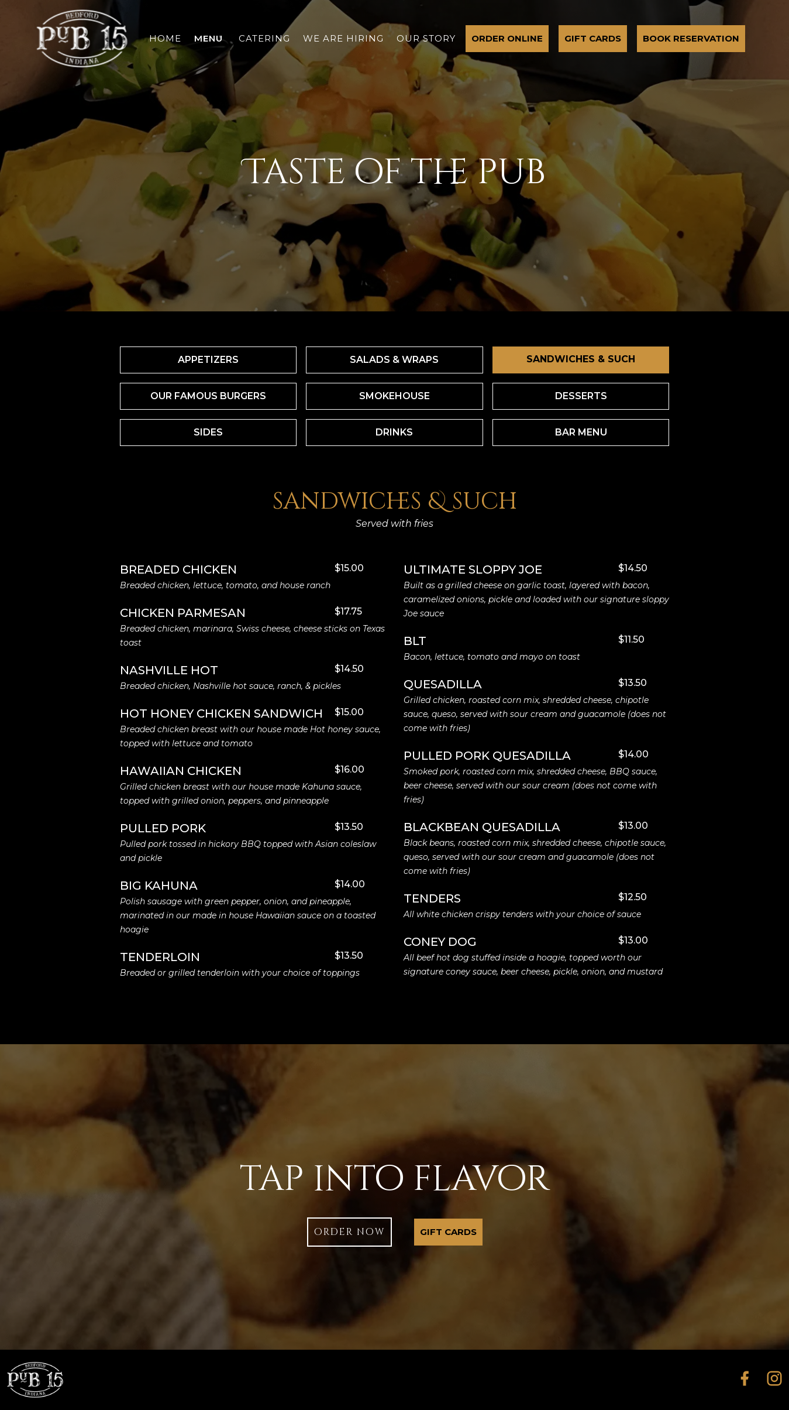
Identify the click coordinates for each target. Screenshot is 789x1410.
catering (264, 38)
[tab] (208, 360)
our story (426, 38)
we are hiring (343, 38)
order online (507, 38)
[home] (82, 38)
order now (349, 1232)
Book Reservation (691, 38)
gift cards (592, 38)
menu (208, 38)
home (165, 38)
